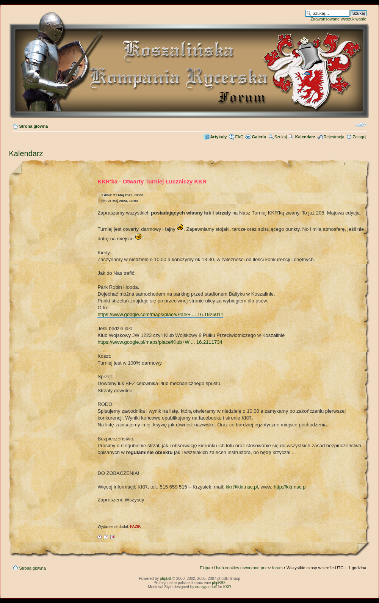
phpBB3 (219, 583)
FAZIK (135, 527)
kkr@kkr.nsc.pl (242, 487)
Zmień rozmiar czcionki (361, 124)
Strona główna (33, 126)
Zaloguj (359, 137)
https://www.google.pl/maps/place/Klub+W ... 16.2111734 (159, 342)
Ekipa (205, 567)
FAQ (239, 137)
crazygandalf (206, 587)
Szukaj (280, 137)
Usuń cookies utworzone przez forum (248, 567)
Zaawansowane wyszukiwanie (338, 19)
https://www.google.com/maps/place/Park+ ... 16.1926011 (160, 314)
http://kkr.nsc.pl (290, 487)
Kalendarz (26, 153)
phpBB (165, 578)
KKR (227, 587)
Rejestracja (333, 137)
